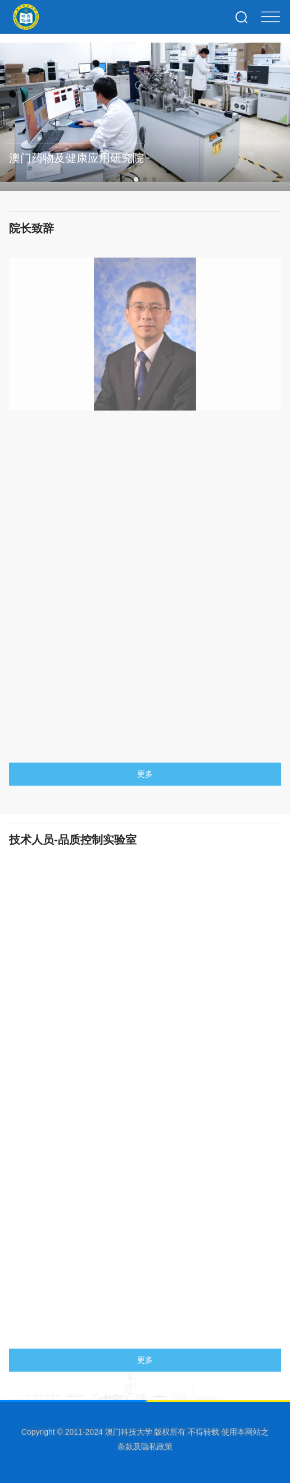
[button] (136, 179)
